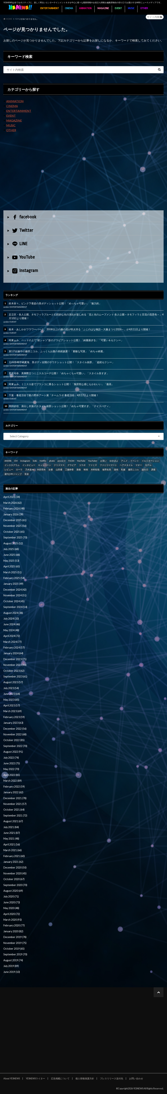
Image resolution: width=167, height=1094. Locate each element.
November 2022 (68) (14, 734)
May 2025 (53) (11, 560)
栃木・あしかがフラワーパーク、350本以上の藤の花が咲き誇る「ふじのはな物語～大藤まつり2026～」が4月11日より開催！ (80, 329)
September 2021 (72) (15, 815)
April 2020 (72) (11, 913)
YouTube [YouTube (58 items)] (81, 460)
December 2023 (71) (14, 659)
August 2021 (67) (13, 821)
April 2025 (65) (11, 566)
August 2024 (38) (13, 612)
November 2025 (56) (14, 525)
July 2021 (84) (11, 827)
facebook (24, 217)
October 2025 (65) (13, 531)
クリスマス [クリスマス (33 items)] (59, 465)
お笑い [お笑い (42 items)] (103, 460)
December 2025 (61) (14, 520)
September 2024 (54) (15, 606)
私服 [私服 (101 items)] (123, 469)
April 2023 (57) (11, 705)
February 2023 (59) (14, 717)
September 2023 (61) (15, 676)
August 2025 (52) (13, 543)
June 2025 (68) (11, 554)
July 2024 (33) (11, 618)
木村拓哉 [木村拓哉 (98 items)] (95, 469)
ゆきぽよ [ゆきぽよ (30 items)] (114, 460)
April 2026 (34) (11, 496)
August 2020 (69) (13, 890)
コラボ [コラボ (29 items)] (82, 465)
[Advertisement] (83, 174)
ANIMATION (85, 8)
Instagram (25, 271)
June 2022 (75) (11, 763)
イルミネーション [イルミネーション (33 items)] (150, 460)
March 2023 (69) (12, 711)
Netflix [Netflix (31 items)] (43, 460)
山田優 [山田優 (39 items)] (59, 469)
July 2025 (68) (11, 549)
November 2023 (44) (14, 664)
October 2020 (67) (13, 879)
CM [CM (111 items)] (16, 460)
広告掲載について (60, 1078)
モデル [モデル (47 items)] (148, 465)
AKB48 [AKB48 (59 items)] (7, 460)
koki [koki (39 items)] (35, 460)
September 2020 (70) (15, 885)
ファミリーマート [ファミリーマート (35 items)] (108, 465)
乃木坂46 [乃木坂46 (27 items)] (29, 469)
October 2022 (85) (13, 740)
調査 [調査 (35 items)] (153, 469)
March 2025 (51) (12, 572)
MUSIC (131, 8)
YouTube (23, 257)
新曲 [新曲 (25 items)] (79, 469)
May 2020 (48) (11, 908)
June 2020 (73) (11, 902)
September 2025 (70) (15, 537)
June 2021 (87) (11, 832)
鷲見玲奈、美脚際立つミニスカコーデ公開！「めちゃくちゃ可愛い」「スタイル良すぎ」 (59, 373)
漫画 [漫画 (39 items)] (116, 469)
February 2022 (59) (14, 786)
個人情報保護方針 (84, 1078)
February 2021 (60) (14, 856)
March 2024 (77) (12, 641)
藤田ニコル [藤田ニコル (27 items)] (133, 469)
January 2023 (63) (13, 722)
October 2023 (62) (13, 670)
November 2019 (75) (14, 942)
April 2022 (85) (11, 774)
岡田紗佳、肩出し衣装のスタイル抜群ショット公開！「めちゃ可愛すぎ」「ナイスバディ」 (60, 406)
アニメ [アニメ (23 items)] (124, 460)
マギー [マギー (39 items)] (139, 465)
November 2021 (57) (14, 803)
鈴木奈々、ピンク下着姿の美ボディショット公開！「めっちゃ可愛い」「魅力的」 (55, 303)
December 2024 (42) (14, 589)
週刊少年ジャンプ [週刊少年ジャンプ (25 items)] (13, 474)
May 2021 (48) (11, 838)
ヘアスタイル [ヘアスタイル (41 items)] (126, 465)
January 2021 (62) (13, 861)
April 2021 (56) (11, 844)
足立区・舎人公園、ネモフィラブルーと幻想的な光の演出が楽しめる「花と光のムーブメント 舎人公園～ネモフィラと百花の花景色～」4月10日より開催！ (86, 316)
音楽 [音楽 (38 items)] (26, 474)
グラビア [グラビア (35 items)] (71, 465)
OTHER (144, 8)
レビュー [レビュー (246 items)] (8, 469)
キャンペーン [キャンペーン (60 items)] (44, 465)
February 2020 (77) (14, 925)
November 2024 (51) (14, 595)
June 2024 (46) (11, 624)
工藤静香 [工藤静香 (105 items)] (69, 469)
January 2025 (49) (13, 583)
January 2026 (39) (13, 514)
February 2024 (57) (14, 647)
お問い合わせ (136, 1078)
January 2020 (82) (13, 931)
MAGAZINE (103, 8)
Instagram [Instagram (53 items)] (25, 460)
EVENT (118, 8)
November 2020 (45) (14, 873)
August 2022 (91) (13, 751)
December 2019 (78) (14, 937)
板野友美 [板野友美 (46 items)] (106, 469)
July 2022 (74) (11, 757)
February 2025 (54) (14, 578)
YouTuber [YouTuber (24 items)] (92, 460)
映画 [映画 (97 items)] (86, 469)
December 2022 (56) (14, 728)
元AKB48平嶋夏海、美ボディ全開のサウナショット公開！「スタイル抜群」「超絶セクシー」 (61, 362)
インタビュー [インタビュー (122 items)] (28, 465)
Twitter (22, 230)
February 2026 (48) (14, 508)
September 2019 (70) (15, 954)
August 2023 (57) (13, 682)
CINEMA (69, 8)
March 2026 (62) (12, 502)
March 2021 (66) (12, 850)
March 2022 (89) (12, 780)
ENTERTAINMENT (49, 8)
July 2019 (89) (11, 965)
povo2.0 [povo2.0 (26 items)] (61, 460)
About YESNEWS (11, 1078)
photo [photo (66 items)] (52, 460)
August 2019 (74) (13, 960)
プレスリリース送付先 (111, 1078)
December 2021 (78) (14, 798)
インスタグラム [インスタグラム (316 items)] (11, 465)
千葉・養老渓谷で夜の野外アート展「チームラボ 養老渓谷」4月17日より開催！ (54, 395)
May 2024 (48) (11, 630)
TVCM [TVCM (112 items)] (71, 460)
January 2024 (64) (13, 653)
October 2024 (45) (13, 601)
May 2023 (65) (11, 699)
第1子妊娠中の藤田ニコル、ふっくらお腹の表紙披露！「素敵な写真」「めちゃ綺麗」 (57, 351)
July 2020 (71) (11, 896)
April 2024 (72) (11, 635)
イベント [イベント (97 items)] (134, 460)
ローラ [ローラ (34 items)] (19, 469)
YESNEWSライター (35, 1078)
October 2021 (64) (13, 809)
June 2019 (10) (11, 971)
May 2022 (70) (11, 769)
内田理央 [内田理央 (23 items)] (41, 469)
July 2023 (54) (11, 688)
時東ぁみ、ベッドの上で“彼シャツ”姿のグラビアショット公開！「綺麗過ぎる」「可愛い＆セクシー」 (66, 340)
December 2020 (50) (14, 867)
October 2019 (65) (13, 948)
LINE (20, 244)
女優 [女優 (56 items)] (50, 469)
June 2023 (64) (11, 693)
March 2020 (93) (12, 919)
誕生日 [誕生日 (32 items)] (145, 469)
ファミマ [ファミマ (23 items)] (92, 465)
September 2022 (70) (15, 746)
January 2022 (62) (13, 792)
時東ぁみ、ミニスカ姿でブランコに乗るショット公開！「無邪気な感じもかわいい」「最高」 (61, 384)
